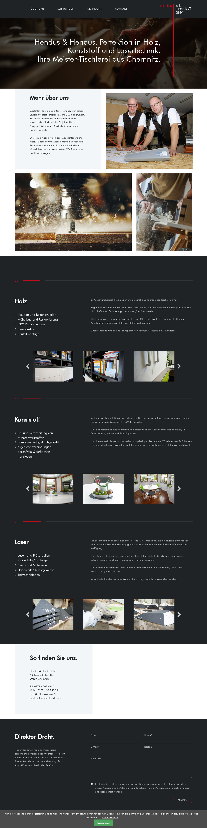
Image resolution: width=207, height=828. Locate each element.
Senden (182, 800)
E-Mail (95, 746)
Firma (94, 735)
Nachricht (96, 758)
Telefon (148, 746)
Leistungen (66, 8)
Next (179, 366)
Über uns (38, 8)
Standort (94, 8)
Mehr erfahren (110, 817)
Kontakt (121, 8)
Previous (28, 366)
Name (148, 735)
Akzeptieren (103, 822)
